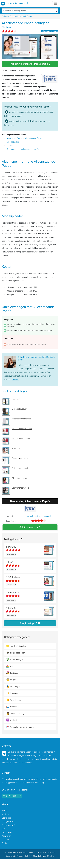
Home (4, 811)
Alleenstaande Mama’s (16, 421)
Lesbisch (12, 672)
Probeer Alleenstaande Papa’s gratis (30, 63)
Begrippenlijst (7, 832)
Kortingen (6, 814)
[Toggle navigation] (55, 3)
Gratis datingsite (15, 659)
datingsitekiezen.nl (14, 4)
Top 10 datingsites (16, 645)
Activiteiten (6, 836)
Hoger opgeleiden (15, 652)
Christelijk (12, 720)
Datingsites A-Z (8, 821)
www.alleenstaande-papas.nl (39, 516)
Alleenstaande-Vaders (16, 441)
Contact (5, 843)
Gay (9, 666)
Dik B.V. (39, 852)
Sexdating (12, 706)
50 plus (11, 679)
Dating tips (6, 818)
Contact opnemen (12, 796)
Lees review (11, 554)
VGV (4, 829)
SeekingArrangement (16, 461)
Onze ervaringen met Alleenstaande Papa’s (24, 149)
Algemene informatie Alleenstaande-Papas (24, 138)
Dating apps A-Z (8, 825)
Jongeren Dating (15, 713)
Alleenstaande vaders (50, 31)
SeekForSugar (13, 401)
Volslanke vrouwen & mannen (20, 726)
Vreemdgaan (13, 686)
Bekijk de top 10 (30, 623)
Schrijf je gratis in (29, 527)
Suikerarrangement (15, 470)
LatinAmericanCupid (15, 490)
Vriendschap (13, 699)
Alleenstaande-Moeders (17, 431)
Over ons (5, 839)
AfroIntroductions (14, 480)
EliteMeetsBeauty (14, 411)
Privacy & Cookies (47, 856)
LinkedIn (15, 379)
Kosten (9, 145)
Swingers (12, 693)
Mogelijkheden (13, 142)
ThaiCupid (11, 451)
